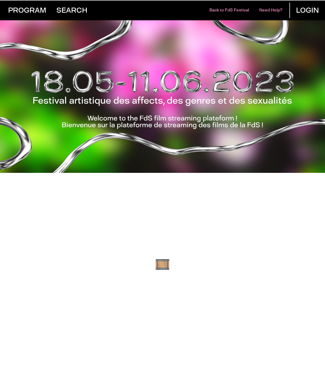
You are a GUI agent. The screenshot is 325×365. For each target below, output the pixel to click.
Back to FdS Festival (229, 10)
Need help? (270, 10)
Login (307, 10)
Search (71, 10)
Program (27, 10)
